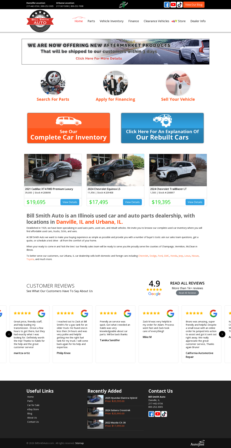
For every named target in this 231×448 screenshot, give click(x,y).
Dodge (153, 255)
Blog (29, 413)
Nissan (195, 255)
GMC (166, 255)
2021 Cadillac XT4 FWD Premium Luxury (49, 189)
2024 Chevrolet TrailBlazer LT (168, 189)
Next (222, 334)
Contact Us (33, 421)
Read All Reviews (187, 292)
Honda (173, 255)
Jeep (181, 255)
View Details (70, 202)
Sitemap (79, 443)
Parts (30, 400)
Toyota (30, 259)
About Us (32, 417)
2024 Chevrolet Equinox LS (104, 189)
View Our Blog (193, 4)
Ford (160, 255)
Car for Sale (33, 405)
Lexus (187, 255)
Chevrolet (143, 255)
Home (30, 396)
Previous (9, 334)
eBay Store (33, 409)
